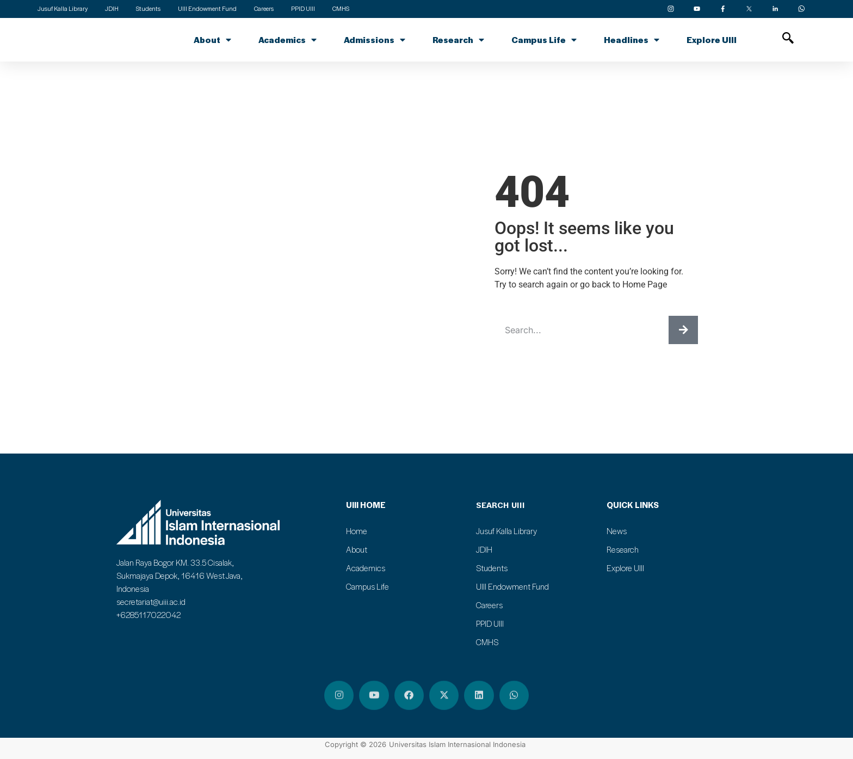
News (617, 531)
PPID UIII (490, 623)
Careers (489, 605)
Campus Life (544, 40)
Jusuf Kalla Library (506, 531)
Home (356, 531)
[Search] (683, 330)
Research (458, 40)
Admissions (374, 40)
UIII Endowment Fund (512, 586)
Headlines (631, 40)
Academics (287, 40)
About (212, 40)
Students (492, 568)
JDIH (484, 549)
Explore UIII (712, 40)
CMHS (487, 642)
